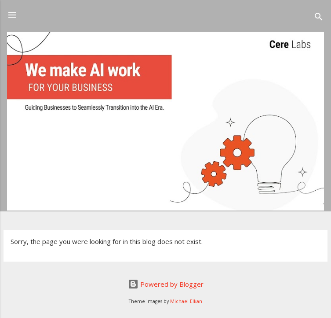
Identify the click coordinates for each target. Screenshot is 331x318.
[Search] (318, 17)
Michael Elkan (186, 301)
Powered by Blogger (166, 284)
